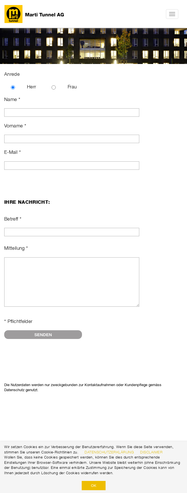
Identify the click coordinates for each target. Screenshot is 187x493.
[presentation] (47, 366)
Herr (31, 87)
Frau (72, 87)
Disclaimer (151, 452)
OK (93, 485)
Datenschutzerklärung (109, 452)
